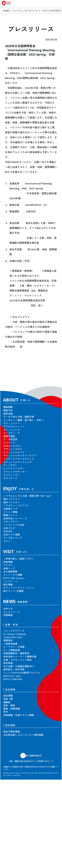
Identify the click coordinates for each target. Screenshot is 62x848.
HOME (6, 10)
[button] (54, 377)
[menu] (58, 3)
